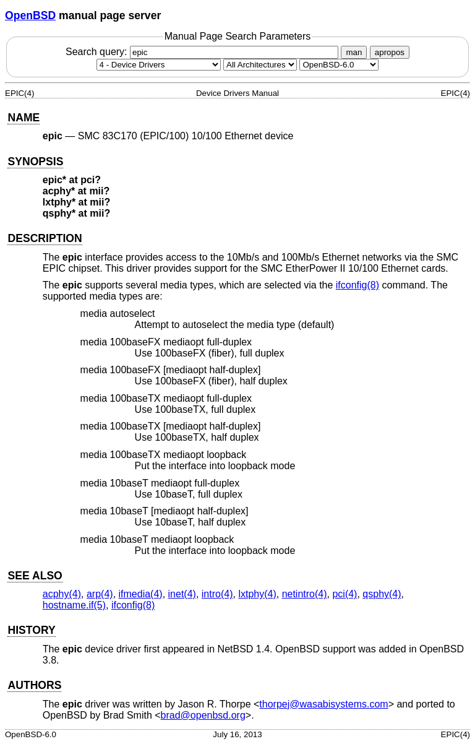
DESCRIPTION (44, 238)
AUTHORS (34, 685)
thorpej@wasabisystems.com (323, 704)
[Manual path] (339, 65)
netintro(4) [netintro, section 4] (304, 594)
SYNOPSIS (35, 161)
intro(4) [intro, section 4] (217, 594)
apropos (389, 52)
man (354, 52)
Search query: (203, 51)
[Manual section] (158, 65)
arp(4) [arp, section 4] (100, 594)
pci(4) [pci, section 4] (344, 594)
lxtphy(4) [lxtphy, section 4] (257, 594)
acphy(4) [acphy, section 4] (62, 594)
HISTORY (31, 630)
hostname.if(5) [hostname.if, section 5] (74, 605)
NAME (23, 117)
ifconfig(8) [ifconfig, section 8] (357, 285)
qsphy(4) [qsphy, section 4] (381, 594)
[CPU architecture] (260, 65)
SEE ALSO (34, 575)
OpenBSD (30, 15)
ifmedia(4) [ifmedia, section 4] (141, 594)
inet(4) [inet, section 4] (182, 594)
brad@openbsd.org (203, 715)
